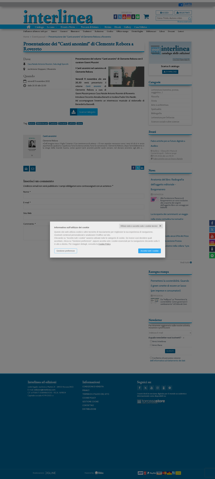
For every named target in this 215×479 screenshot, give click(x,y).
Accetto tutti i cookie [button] (150, 251)
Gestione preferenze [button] (66, 251)
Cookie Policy (104, 244)
